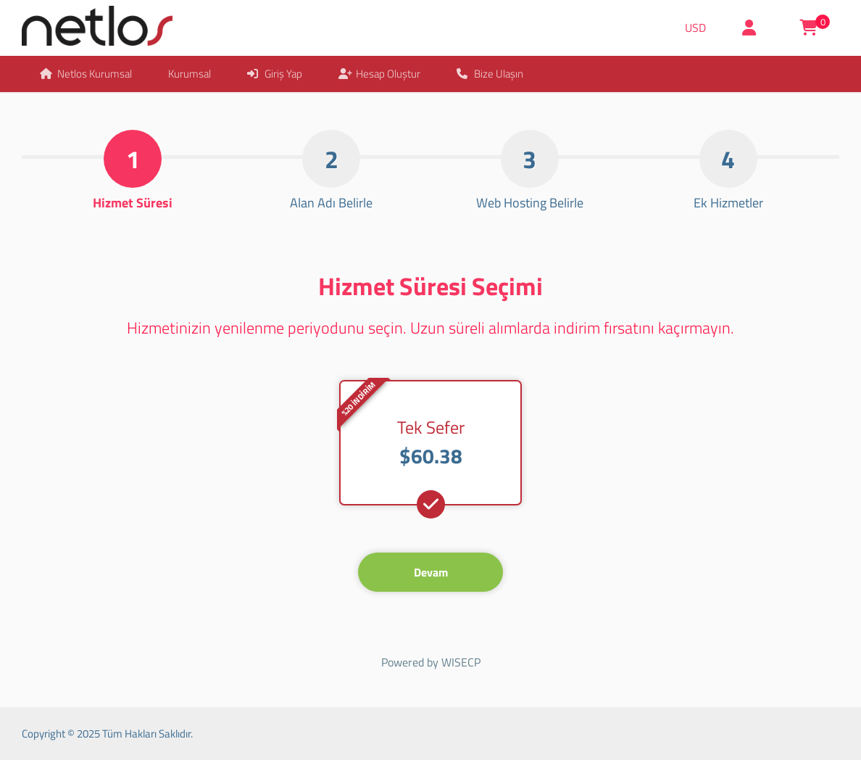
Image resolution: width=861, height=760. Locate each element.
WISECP (461, 662)
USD (695, 27)
